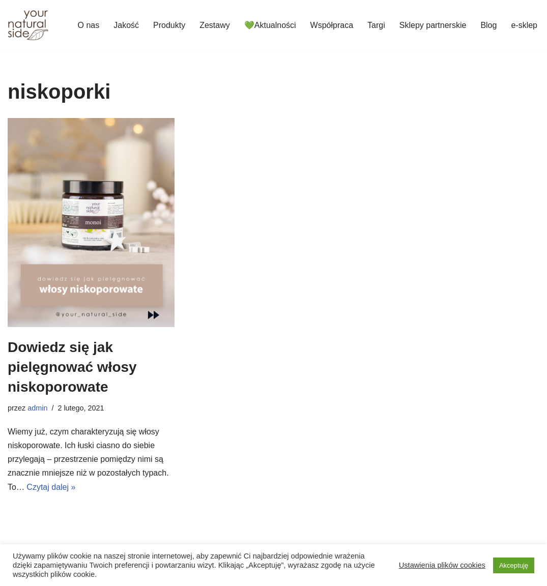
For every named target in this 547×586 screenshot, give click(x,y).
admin (37, 408)
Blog (488, 25)
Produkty (169, 25)
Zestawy (214, 25)
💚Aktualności (270, 25)
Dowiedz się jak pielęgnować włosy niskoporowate (72, 367)
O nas (89, 25)
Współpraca (331, 25)
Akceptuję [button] (513, 565)
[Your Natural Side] (28, 25)
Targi (376, 25)
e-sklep (524, 25)
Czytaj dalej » (50, 487)
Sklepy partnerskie (433, 25)
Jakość (126, 25)
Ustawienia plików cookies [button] (442, 565)
